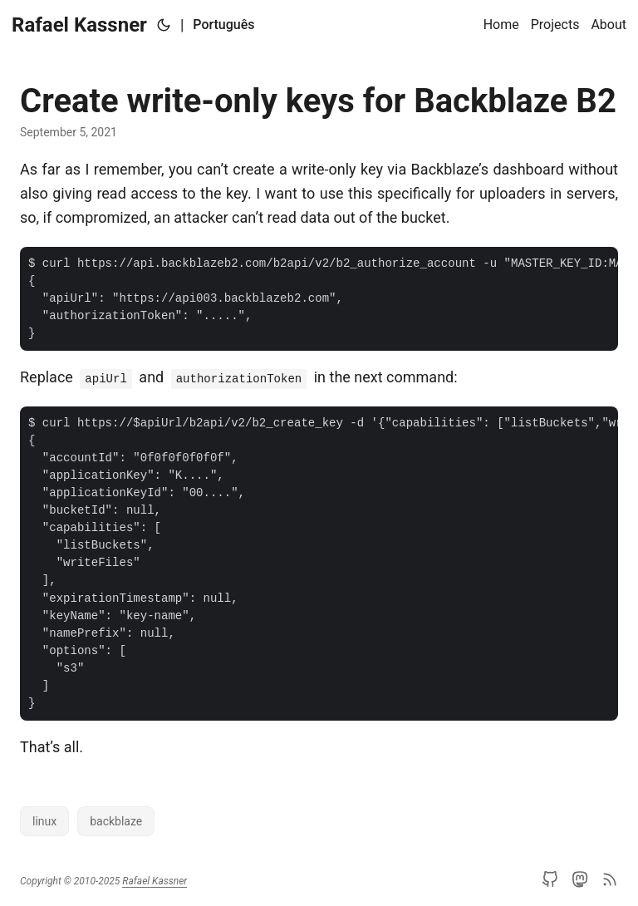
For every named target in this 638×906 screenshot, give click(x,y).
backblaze (116, 821)
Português (223, 24)
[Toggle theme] (164, 25)
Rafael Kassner (79, 25)
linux (44, 821)
